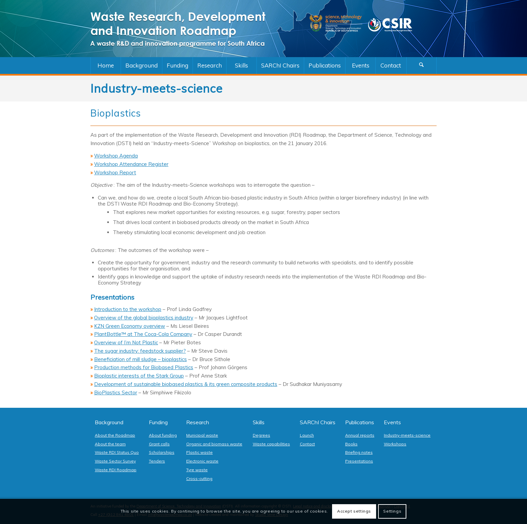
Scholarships (161, 452)
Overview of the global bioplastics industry (143, 317)
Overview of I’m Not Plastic (126, 342)
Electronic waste (202, 461)
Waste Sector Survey (115, 461)
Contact (307, 443)
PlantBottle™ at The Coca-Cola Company (143, 334)
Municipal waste (202, 435)
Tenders (157, 461)
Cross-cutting (199, 478)
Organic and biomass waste (214, 443)
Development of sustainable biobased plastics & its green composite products (185, 384)
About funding (163, 435)
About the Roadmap (115, 435)
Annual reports (359, 435)
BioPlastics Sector (115, 392)
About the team (110, 443)
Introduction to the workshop (127, 309)
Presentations (359, 461)
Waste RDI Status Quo (117, 452)
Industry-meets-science (407, 435)
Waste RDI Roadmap (115, 469)
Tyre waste (197, 469)
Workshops (395, 443)
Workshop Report (115, 172)
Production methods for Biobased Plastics (143, 367)
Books (351, 443)
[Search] (421, 65)
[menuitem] (105, 65)
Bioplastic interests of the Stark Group (139, 376)
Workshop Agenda (116, 155)
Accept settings (354, 511)
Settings (392, 511)
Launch (307, 435)
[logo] (184, 28)
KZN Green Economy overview (129, 326)
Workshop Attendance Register (131, 164)
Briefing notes (359, 452)
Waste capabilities (271, 443)
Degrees (261, 435)
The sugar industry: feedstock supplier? (140, 351)
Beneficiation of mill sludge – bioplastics (140, 359)
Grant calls (159, 443)
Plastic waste (199, 452)
